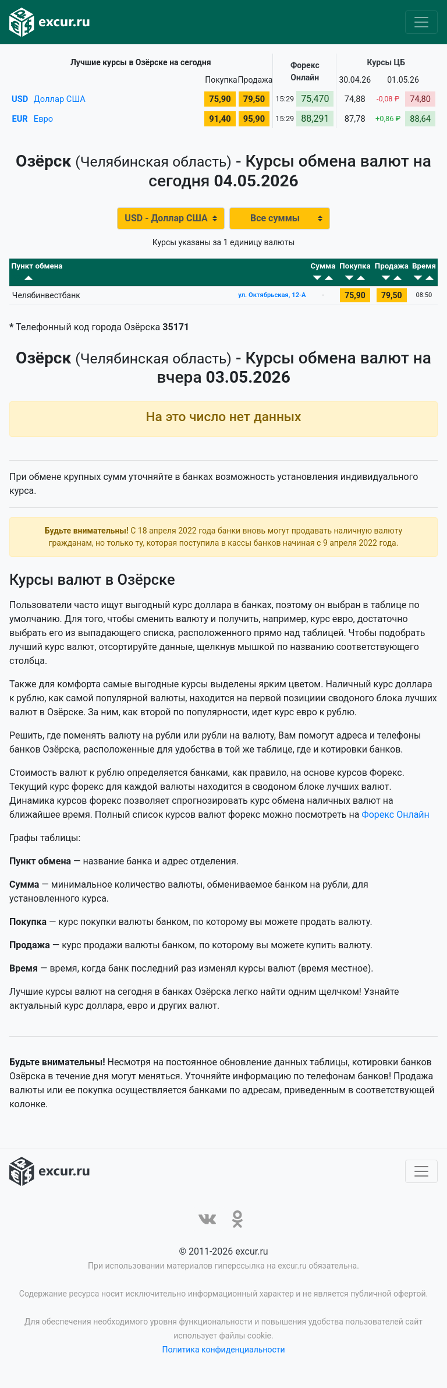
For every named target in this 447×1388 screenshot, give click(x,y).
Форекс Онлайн (395, 822)
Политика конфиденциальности (223, 1357)
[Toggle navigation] (421, 22)
